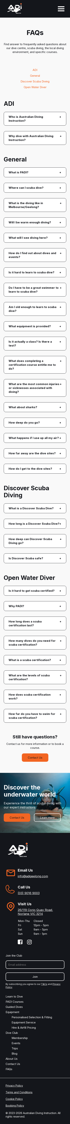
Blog (14, 1053)
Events (16, 1043)
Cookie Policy (14, 1098)
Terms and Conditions (19, 1092)
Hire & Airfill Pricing (24, 1027)
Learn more (47, 817)
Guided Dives (14, 1007)
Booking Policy (15, 1105)
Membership (20, 1038)
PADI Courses (15, 1001)
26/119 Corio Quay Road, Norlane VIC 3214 (35, 912)
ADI (35, 70)
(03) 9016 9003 (29, 893)
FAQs (9, 1069)
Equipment (12, 1012)
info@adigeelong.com (33, 876)
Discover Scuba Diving (35, 81)
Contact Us (35, 757)
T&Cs (44, 984)
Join (35, 976)
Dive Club (12, 1033)
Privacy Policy (14, 1085)
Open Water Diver (35, 87)
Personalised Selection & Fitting (32, 1017)
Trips (15, 1048)
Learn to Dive (14, 996)
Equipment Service (24, 1022)
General (35, 75)
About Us (12, 1058)
